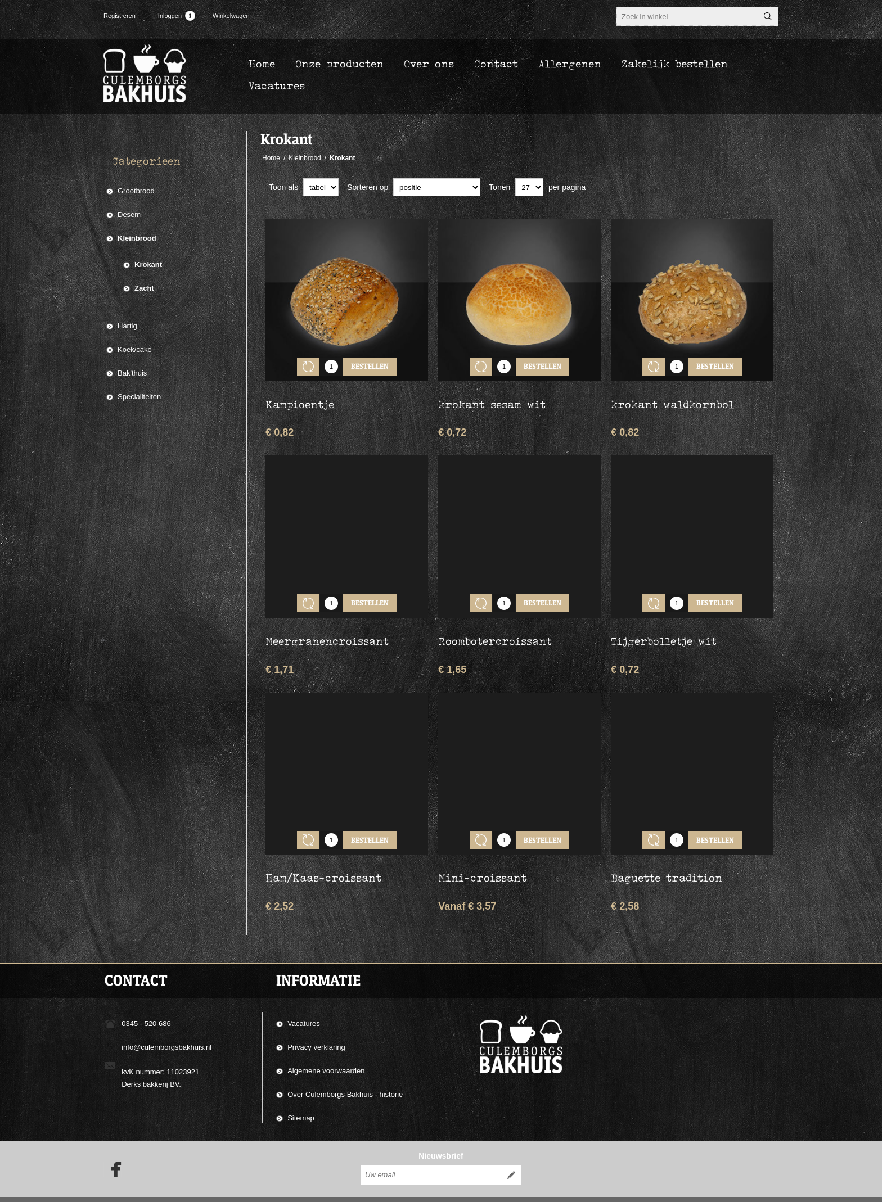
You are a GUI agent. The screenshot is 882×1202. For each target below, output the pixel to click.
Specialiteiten (139, 396)
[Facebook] (113, 1150)
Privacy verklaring (316, 1022)
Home (271, 158)
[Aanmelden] (431, 1155)
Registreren (120, 15)
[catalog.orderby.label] (436, 187)
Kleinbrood (137, 238)
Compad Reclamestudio (607, 1189)
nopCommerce (764, 1189)
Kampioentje (300, 396)
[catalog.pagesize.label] (529, 187)
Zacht (144, 288)
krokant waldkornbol (672, 396)
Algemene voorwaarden (325, 1045)
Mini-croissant (482, 852)
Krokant (148, 264)
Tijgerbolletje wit (664, 624)
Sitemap (300, 1092)
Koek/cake (135, 349)
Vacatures (303, 998)
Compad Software (705, 1189)
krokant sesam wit (492, 396)
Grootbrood (136, 191)
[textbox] (687, 16)
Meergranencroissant (327, 624)
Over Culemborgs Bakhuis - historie (345, 1069)
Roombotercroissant (495, 624)
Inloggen (170, 15)
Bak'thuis (132, 373)
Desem (129, 214)
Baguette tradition (666, 852)
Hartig (127, 326)
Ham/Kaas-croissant (323, 852)
